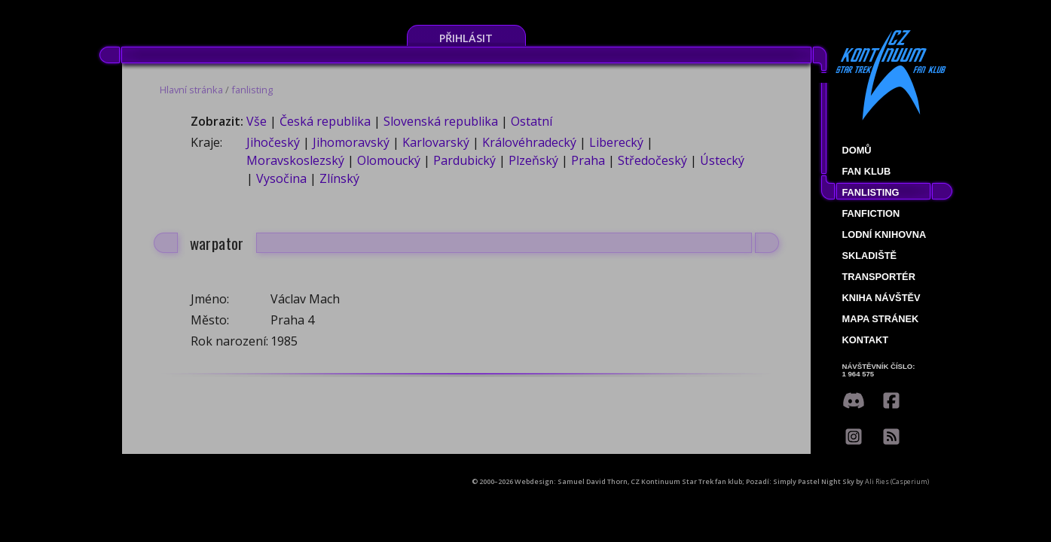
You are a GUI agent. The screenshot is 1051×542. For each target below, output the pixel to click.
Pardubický (464, 160)
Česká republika (325, 121)
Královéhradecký (529, 142)
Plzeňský (533, 160)
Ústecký (722, 160)
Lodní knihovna (884, 234)
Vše (256, 121)
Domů (857, 150)
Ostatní (531, 121)
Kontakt (865, 340)
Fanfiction (871, 213)
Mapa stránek (880, 318)
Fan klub (866, 171)
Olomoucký (388, 160)
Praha (588, 160)
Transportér (878, 276)
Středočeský (652, 160)
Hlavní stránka (191, 89)
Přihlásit (466, 38)
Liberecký (616, 142)
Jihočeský (273, 142)
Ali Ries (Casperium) (897, 481)
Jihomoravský (351, 142)
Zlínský (339, 178)
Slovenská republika (440, 121)
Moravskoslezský (295, 160)
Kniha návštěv (881, 297)
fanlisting (252, 89)
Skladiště (869, 255)
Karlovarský (435, 142)
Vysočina (281, 178)
